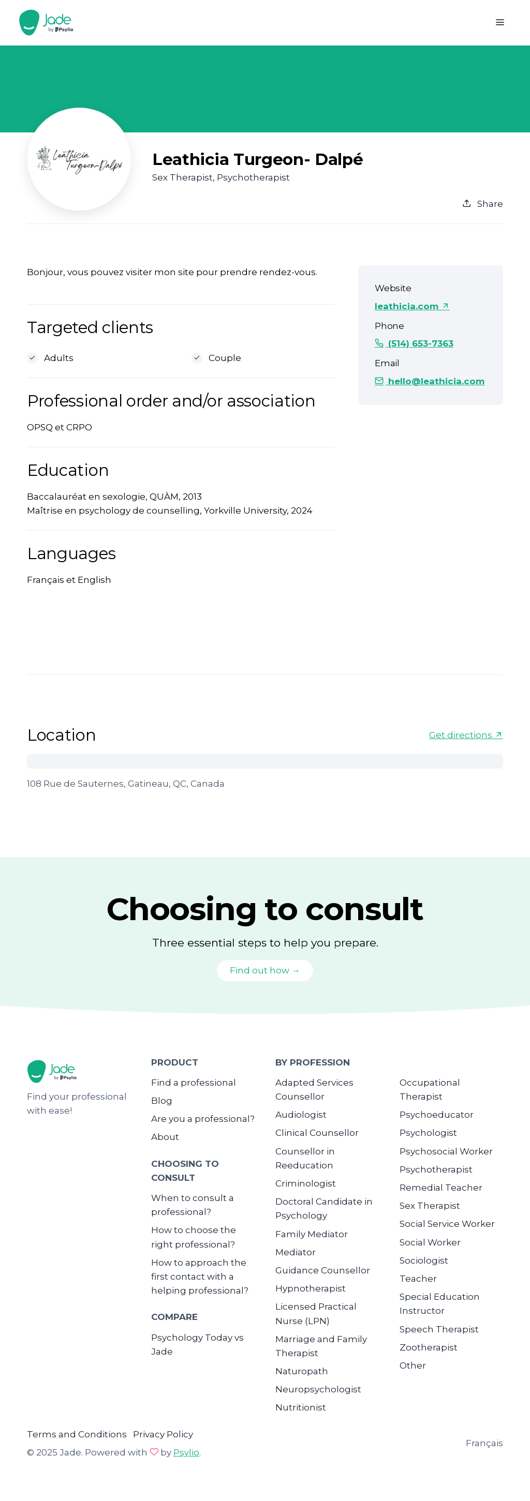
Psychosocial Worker (446, 1151)
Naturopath (301, 1371)
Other (413, 1365)
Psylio (186, 1452)
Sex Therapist (430, 1205)
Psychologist (428, 1133)
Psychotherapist (436, 1169)
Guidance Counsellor (322, 1270)
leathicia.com (412, 306)
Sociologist (424, 1260)
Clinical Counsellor (317, 1133)
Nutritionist (300, 1407)
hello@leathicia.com (429, 381)
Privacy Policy (163, 1434)
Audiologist (301, 1114)
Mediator (295, 1252)
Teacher (418, 1278)
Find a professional (193, 1082)
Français (484, 1443)
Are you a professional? (203, 1119)
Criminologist (305, 1183)
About (165, 1137)
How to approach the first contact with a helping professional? (199, 1276)
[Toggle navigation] (499, 22)
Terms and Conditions (77, 1434)
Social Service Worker (447, 1224)
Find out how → (265, 970)
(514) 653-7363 (414, 343)
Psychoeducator (437, 1114)
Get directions (466, 735)
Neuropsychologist (318, 1389)
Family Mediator (311, 1234)
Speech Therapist (439, 1329)
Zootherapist (429, 1347)
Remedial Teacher (441, 1187)
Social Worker (430, 1242)
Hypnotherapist (310, 1288)
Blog (161, 1100)
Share (482, 204)
